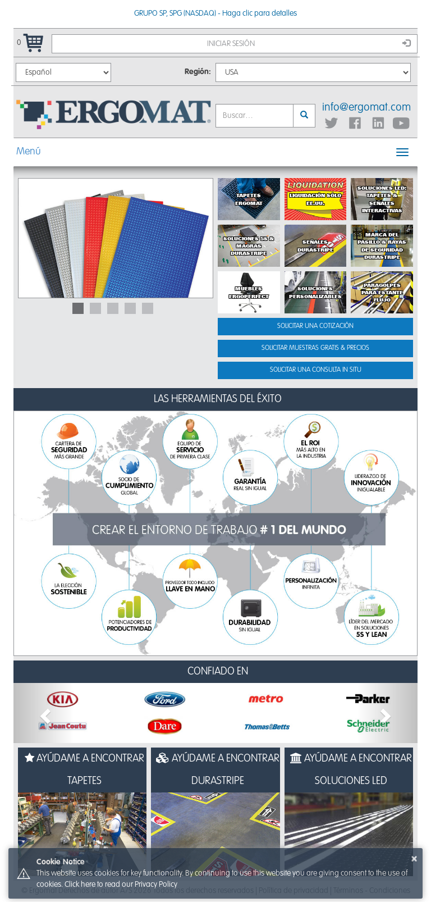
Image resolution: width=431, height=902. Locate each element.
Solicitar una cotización (315, 326)
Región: (198, 72)
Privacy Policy (156, 885)
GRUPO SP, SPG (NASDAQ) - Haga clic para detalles (215, 13)
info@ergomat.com (366, 107)
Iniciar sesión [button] (309, 43)
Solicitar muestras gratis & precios (315, 348)
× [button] (414, 858)
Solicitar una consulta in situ (315, 370)
